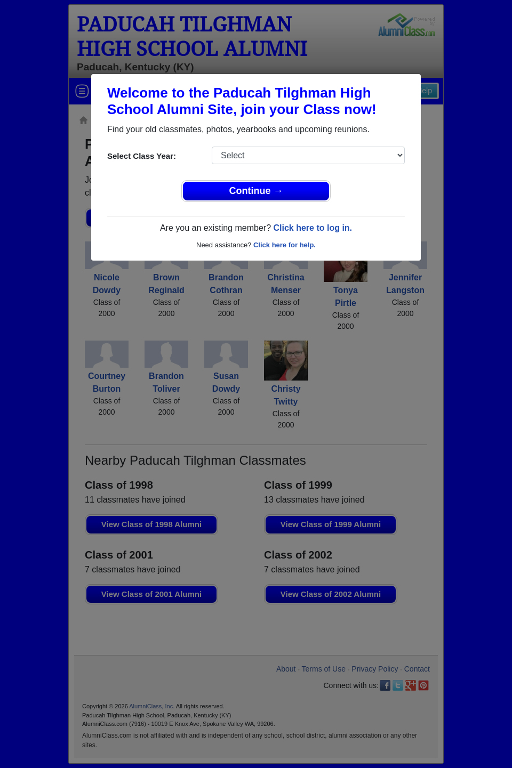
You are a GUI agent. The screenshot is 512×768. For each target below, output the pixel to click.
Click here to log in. (312, 227)
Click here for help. (284, 245)
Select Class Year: (141, 155)
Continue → (256, 190)
